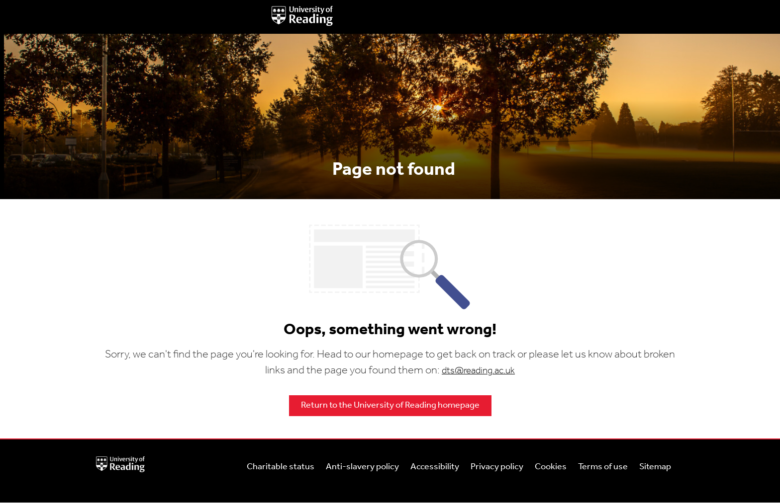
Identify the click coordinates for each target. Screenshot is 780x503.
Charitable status (280, 467)
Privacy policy (497, 467)
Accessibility (434, 467)
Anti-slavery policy (362, 467)
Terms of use (603, 467)
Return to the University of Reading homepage (390, 405)
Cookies (551, 467)
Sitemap (655, 467)
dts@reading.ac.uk (478, 371)
